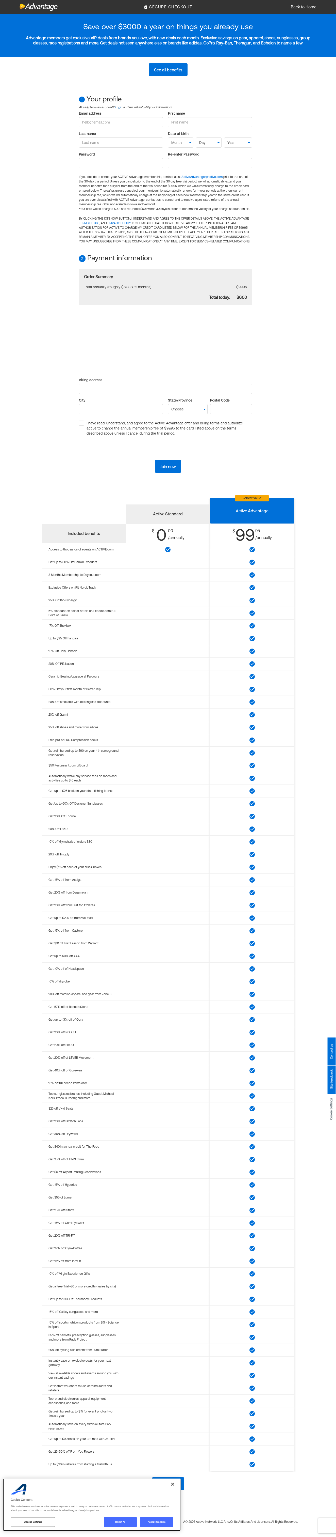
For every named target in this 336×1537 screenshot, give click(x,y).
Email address (90, 113)
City (82, 400)
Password (87, 154)
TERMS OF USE (89, 223)
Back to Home (303, 7)
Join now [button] (168, 466)
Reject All (120, 1521)
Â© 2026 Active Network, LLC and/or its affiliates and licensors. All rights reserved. (240, 1522)
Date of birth (178, 134)
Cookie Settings (331, 1109)
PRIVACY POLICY (119, 223)
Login (118, 107)
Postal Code (220, 400)
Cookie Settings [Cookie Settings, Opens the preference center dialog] (33, 1521)
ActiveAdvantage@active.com (202, 177)
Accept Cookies (156, 1521)
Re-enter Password (183, 154)
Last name (87, 134)
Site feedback (331, 1079)
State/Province (180, 400)
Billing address (90, 380)
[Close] (172, 1484)
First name (176, 113)
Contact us (331, 1051)
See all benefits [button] (168, 70)
